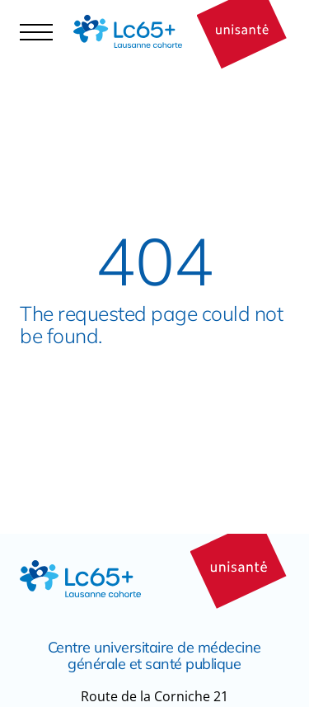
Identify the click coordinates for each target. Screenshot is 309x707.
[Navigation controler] (36, 31)
